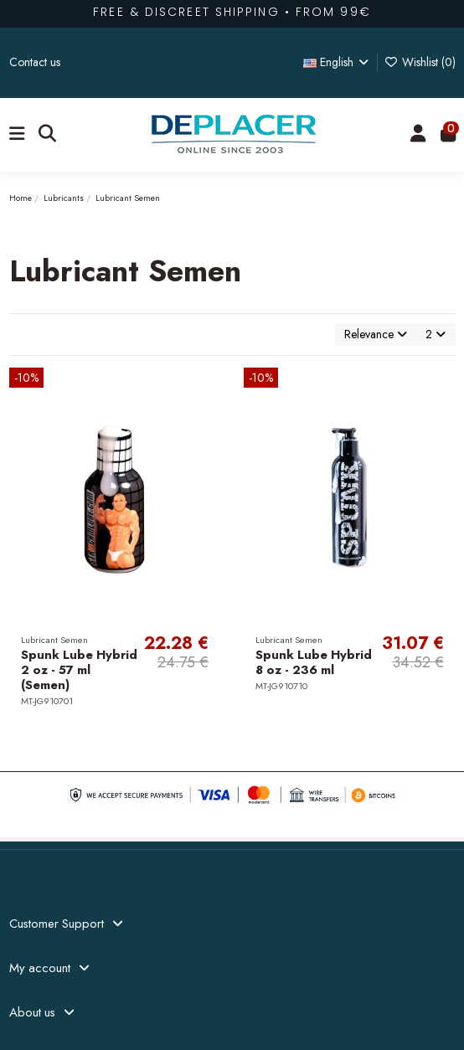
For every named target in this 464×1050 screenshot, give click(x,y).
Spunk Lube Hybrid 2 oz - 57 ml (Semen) (79, 670)
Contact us (34, 62)
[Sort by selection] (375, 334)
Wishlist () (420, 62)
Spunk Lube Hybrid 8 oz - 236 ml (313, 662)
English (337, 62)
